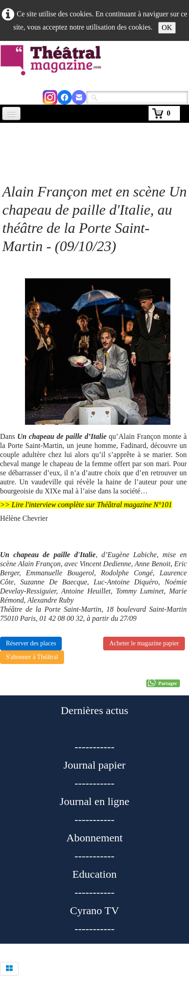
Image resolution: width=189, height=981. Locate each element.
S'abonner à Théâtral (32, 657)
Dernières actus (95, 710)
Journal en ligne (94, 801)
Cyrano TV (94, 910)
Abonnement (94, 838)
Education (94, 874)
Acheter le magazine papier (144, 643)
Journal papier (95, 765)
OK (167, 27)
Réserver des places (31, 643)
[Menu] (11, 113)
